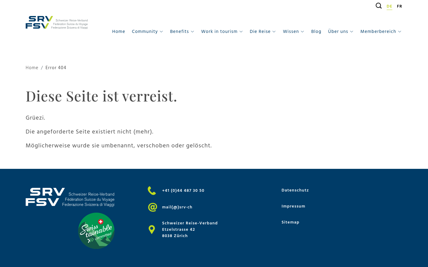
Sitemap (290, 222)
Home (118, 31)
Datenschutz (295, 190)
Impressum (293, 206)
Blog (316, 31)
